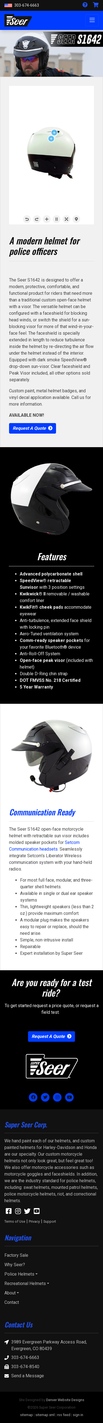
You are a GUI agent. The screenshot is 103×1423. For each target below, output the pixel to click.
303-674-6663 (21, 5)
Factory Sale (16, 1255)
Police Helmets (19, 1274)
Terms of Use (14, 1221)
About (10, 1293)
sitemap (26, 1415)
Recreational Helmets (25, 1283)
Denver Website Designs (65, 1400)
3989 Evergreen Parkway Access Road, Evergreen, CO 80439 (45, 1345)
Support (49, 1221)
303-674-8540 (21, 1366)
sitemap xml (45, 1415)
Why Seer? (14, 1264)
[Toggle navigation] (92, 20)
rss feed (63, 1415)
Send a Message (24, 1376)
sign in (78, 1415)
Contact (11, 1302)
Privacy (34, 1221)
